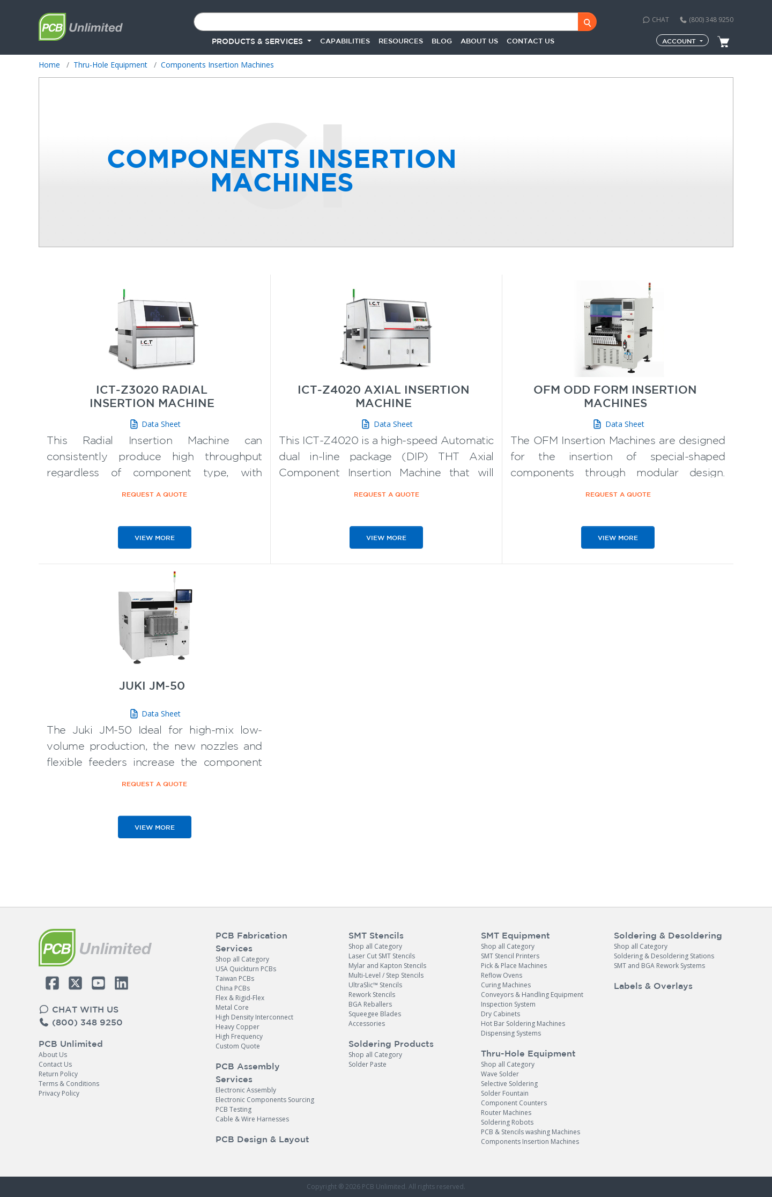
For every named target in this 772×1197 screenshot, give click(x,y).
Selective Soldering (509, 1083)
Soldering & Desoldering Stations (664, 955)
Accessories (366, 1023)
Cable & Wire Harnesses (252, 1119)
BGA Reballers (370, 1004)
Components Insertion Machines (530, 1141)
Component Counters (514, 1102)
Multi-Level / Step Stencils (386, 975)
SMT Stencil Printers (510, 955)
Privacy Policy (59, 1093)
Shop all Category (242, 959)
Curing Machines (506, 984)
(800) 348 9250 (706, 19)
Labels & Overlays (653, 986)
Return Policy (58, 1073)
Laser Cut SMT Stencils (381, 955)
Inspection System (508, 1004)
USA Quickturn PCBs (246, 968)
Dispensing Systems (511, 1033)
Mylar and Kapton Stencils (387, 965)
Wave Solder (500, 1073)
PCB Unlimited (71, 1043)
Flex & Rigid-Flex (240, 997)
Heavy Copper (237, 1026)
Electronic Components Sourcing (265, 1099)
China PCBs (233, 988)
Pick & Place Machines (514, 965)
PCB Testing (233, 1109)
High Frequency (239, 1036)
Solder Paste (367, 1064)
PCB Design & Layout (262, 1139)
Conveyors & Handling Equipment (532, 994)
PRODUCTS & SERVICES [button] (258, 41)
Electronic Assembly (246, 1090)
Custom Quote (238, 1046)
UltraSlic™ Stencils (375, 984)
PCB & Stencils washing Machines (530, 1131)
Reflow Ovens (501, 975)
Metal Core (232, 1007)
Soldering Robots (507, 1122)
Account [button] (680, 41)
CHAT (655, 19)
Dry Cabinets (500, 1013)
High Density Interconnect (254, 1017)
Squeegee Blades (374, 1013)
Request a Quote (154, 494)
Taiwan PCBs (235, 978)
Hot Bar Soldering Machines (523, 1023)
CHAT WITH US (78, 1009)
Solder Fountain (505, 1093)
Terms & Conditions (69, 1083)
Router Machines (506, 1112)
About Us (53, 1054)
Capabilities (345, 41)
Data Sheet (154, 424)
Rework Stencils (371, 994)
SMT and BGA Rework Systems (659, 965)
